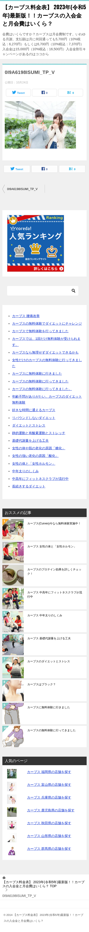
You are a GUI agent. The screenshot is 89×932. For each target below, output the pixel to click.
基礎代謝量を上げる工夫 (30, 440)
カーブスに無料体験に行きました (37, 373)
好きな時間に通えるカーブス (33, 410)
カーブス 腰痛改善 (26, 316)
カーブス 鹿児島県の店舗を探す (51, 810)
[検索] (42, 291)
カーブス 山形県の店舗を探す (49, 836)
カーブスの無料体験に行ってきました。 (42, 389)
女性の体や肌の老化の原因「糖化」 (38, 448)
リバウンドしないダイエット (33, 418)
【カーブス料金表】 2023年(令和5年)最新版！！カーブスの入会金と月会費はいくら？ (44, 15)
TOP (43, 884)
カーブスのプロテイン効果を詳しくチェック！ (54, 571)
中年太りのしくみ (25, 471)
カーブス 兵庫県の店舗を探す (49, 797)
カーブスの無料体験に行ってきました (40, 381)
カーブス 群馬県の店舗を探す (49, 848)
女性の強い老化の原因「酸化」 (35, 456)
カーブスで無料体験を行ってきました (40, 331)
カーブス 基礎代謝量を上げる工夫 (49, 638)
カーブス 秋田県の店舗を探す (49, 823)
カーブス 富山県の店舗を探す (49, 785)
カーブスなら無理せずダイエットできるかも (45, 352)
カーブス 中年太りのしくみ (44, 615)
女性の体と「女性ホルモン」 (33, 463)
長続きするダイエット (28, 486)
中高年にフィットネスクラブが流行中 (40, 479)
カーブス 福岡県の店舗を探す (49, 772)
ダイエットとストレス (28, 425)
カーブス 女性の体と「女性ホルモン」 (51, 546)
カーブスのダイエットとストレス (48, 661)
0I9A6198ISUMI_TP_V (22, 189)
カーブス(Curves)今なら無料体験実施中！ (54, 523)
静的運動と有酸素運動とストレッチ (38, 433)
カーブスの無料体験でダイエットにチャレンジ (47, 323)
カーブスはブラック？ (41, 684)
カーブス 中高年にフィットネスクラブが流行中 (54, 594)
